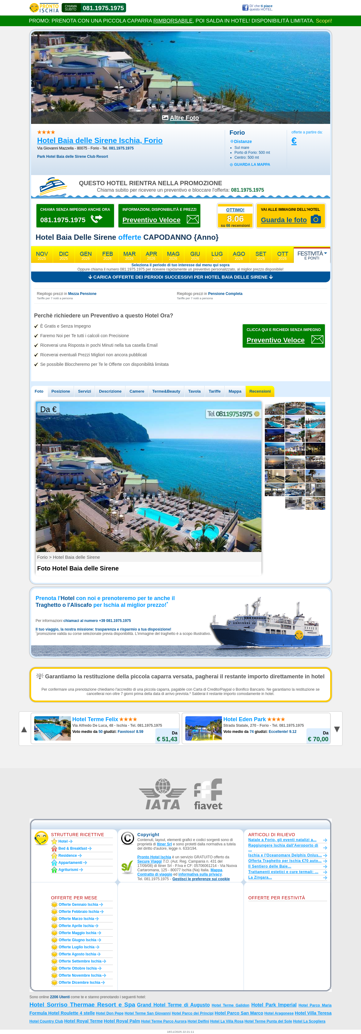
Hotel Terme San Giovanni (147, 1013)
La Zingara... (260, 877)
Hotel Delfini (198, 1021)
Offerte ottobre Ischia (78, 968)
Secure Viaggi (149, 861)
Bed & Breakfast (73, 848)
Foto (39, 391)
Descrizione (110, 391)
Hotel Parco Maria (314, 1005)
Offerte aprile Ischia (76, 926)
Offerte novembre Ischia (80, 975)
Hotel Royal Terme (83, 1021)
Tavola (194, 391)
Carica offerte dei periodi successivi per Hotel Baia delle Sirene (180, 277)
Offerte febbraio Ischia (79, 911)
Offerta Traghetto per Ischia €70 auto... (285, 861)
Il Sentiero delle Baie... (269, 866)
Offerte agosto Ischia (77, 954)
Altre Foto (184, 117)
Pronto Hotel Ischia (154, 857)
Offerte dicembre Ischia (80, 982)
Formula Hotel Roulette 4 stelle (62, 1013)
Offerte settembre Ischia (80, 961)
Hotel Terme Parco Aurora (164, 1021)
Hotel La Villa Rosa (227, 1021)
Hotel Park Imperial (274, 1004)
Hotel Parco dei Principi (193, 1013)
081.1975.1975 (103, 8)
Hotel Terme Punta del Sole (268, 1021)
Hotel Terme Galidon (230, 1005)
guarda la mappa (252, 164)
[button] (201, 879)
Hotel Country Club (46, 1021)
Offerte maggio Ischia (77, 933)
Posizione (60, 391)
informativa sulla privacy (200, 874)
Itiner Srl (164, 844)
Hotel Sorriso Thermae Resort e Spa (82, 1004)
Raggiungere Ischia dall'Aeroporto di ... (283, 847)
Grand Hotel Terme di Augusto (173, 1004)
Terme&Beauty (166, 391)
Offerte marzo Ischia (76, 919)
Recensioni (260, 391)
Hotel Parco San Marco (239, 1013)
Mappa (235, 391)
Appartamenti (70, 862)
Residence (68, 855)
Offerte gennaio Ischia (78, 904)
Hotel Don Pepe (109, 1013)
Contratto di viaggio (154, 874)
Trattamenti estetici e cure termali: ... (283, 872)
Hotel (63, 841)
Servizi (84, 391)
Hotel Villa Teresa (313, 1013)
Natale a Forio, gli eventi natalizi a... (282, 840)
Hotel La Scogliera (309, 1021)
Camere (136, 391)
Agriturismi (68, 870)
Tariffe (215, 391)
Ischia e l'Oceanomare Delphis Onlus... (285, 855)
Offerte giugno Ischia (77, 940)
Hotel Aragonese (279, 1013)
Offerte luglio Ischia (77, 947)
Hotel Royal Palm (122, 1021)
